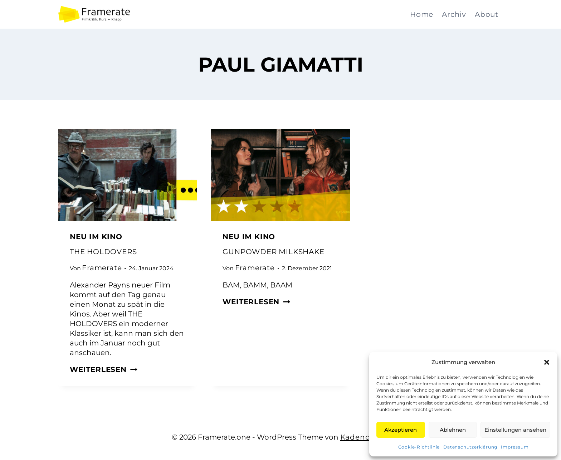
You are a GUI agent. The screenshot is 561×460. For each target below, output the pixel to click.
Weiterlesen (103, 369)
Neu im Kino (96, 236)
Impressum (514, 447)
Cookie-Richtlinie (419, 447)
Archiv (454, 14)
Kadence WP (365, 437)
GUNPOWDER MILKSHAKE (273, 251)
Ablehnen (453, 429)
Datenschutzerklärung (470, 447)
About (486, 14)
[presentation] (127, 175)
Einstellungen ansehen (515, 429)
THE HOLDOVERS (103, 251)
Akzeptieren (400, 429)
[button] (546, 362)
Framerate (102, 267)
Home (421, 14)
